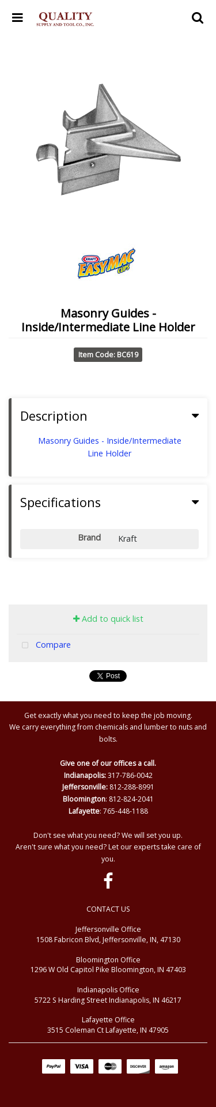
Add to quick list (108, 618)
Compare (44, 645)
